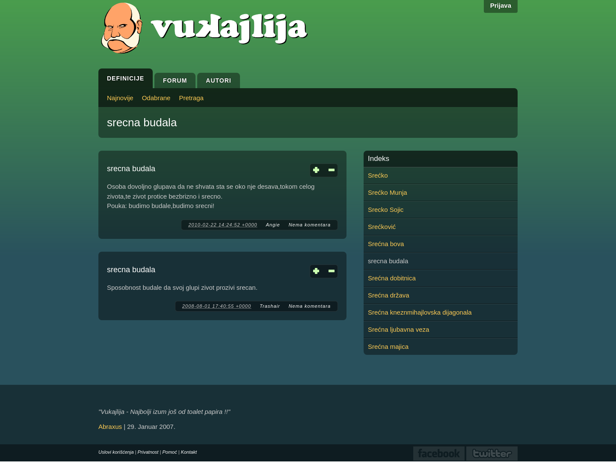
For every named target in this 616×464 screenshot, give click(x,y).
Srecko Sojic (385, 209)
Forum (175, 80)
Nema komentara (310, 224)
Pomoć (169, 452)
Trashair (270, 306)
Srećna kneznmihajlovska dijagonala (420, 312)
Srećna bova (386, 243)
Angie (273, 224)
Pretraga (191, 97)
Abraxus (110, 426)
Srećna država (388, 295)
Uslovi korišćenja (116, 452)
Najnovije (120, 97)
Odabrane (156, 97)
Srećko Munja (387, 192)
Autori (218, 80)
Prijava (500, 5)
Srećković (382, 226)
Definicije (125, 78)
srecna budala (131, 168)
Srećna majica (388, 346)
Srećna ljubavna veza (398, 329)
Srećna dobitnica (392, 278)
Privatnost (148, 452)
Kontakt (189, 452)
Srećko (378, 175)
